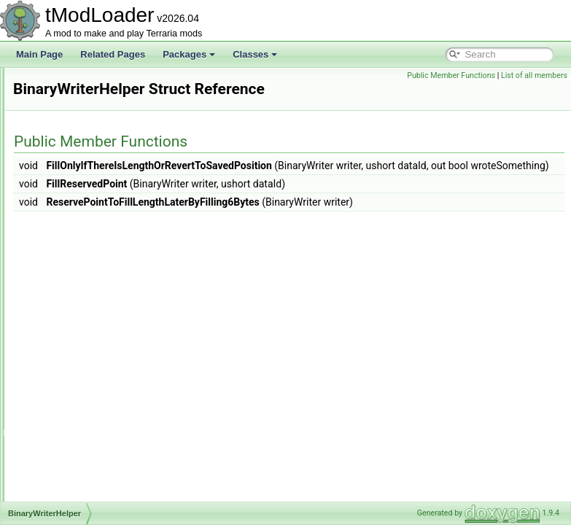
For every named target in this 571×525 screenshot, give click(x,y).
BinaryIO (65, 276)
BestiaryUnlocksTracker (94, 163)
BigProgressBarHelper (91, 227)
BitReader (67, 388)
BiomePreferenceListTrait (97, 356)
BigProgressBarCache (91, 211)
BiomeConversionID (87, 308)
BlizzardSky (71, 500)
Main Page (39, 54)
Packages (189, 54)
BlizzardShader (77, 468)
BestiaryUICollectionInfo (94, 131)
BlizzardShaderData (87, 484)
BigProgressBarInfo (86, 243)
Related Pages (112, 54)
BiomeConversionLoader (96, 324)
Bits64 (60, 404)
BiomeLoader (74, 340)
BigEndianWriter (79, 195)
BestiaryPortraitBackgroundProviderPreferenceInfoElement (162, 115)
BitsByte (64, 420)
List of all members (534, 75)
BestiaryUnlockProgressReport (108, 147)
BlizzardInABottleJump (92, 452)
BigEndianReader (82, 179)
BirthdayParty (74, 372)
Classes (255, 54)
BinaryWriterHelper (85, 292)
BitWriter (65, 436)
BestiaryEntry (74, 83)
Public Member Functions (451, 75)
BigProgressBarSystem (93, 259)
